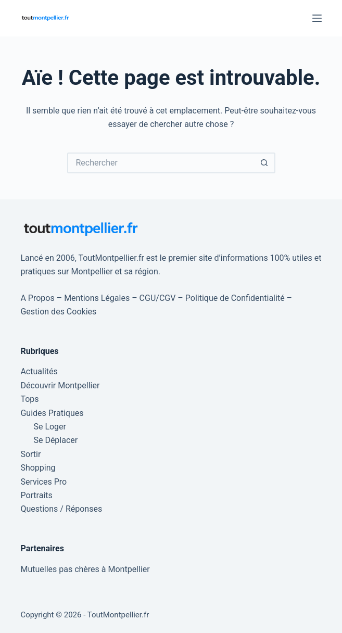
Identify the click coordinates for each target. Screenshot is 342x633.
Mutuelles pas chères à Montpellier (84, 569)
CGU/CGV (158, 298)
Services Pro (43, 482)
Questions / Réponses (61, 509)
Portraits (36, 495)
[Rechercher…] (161, 163)
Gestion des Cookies (58, 311)
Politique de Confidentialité (235, 298)
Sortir (30, 454)
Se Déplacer (55, 440)
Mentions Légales (97, 298)
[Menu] (317, 18)
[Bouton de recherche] (265, 163)
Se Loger (49, 427)
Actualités (38, 371)
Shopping (37, 468)
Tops (29, 399)
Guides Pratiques (51, 413)
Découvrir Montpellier (59, 385)
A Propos (37, 298)
